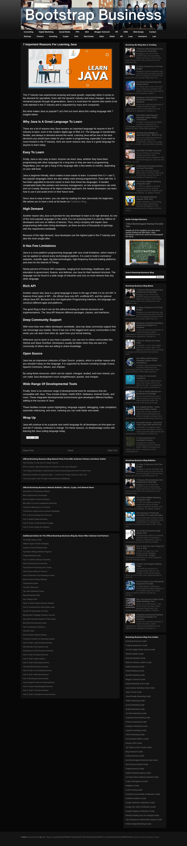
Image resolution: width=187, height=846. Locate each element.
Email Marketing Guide (135, 671)
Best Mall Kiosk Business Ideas (34, 623)
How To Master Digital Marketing (35, 519)
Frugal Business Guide (135, 769)
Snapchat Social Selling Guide (138, 718)
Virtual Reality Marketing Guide (138, 696)
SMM (124, 837)
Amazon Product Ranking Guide (35, 548)
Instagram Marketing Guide (137, 726)
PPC (77, 32)
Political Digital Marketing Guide (138, 824)
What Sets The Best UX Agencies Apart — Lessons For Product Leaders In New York (55, 475)
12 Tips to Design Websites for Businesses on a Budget (148, 392)
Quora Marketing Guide (135, 705)
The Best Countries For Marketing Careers (39, 639)
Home (70, 450)
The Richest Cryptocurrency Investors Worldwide (41, 511)
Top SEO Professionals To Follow (35, 611)
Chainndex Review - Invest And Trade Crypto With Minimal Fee (149, 424)
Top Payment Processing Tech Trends (37, 567)
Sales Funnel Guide (134, 692)
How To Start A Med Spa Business (36, 674)
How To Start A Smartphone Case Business (39, 694)
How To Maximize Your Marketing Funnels (38, 575)
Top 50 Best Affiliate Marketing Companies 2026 (148, 182)
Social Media (64, 32)
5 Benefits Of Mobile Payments (148, 151)
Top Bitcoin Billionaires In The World (36, 507)
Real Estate (89, 36)
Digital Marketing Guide (135, 667)
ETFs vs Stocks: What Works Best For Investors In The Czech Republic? (50, 467)
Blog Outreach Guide (134, 752)
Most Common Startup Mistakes (35, 579)
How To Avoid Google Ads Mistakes (36, 527)
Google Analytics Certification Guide (140, 811)
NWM (66, 837)
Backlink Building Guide (135, 675)
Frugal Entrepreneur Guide (136, 645)
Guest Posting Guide (134, 790)
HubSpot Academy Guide (136, 798)
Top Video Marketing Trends (33, 591)
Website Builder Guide (135, 654)
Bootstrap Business (32, 837)
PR (116, 32)
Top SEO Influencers (30, 587)
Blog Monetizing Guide (31, 595)
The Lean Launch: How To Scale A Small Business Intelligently (46, 479)
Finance (40, 36)
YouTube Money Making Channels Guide (142, 777)
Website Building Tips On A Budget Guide (142, 815)
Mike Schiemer (47, 837)
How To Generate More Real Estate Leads (39, 607)
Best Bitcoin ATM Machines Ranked (36, 491)
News (61, 837)
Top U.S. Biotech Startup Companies (37, 560)
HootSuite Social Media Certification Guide (143, 794)
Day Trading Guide (30, 599)
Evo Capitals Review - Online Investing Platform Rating (148, 408)
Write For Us (103, 837)
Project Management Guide (137, 781)
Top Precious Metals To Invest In (35, 571)
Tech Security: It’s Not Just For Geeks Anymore (40, 463)
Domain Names (115, 837)
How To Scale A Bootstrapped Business (37, 686)
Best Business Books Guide (137, 764)
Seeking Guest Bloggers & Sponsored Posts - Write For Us (149, 134)
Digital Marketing (46, 32)
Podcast (77, 837)
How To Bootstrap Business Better (36, 678)
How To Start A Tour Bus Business (35, 690)
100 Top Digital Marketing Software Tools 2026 (146, 198)
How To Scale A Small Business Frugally (38, 523)
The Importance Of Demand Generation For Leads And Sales (149, 514)
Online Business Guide (135, 756)
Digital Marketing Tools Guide (137, 684)
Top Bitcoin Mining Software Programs (37, 552)
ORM (125, 32)
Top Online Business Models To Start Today (39, 619)
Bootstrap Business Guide (136, 641)
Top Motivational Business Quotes (35, 667)
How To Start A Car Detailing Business (37, 670)
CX (71, 837)
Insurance (142, 36)
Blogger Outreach (102, 32)
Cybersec (137, 837)
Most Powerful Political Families (35, 635)
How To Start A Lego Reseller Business (37, 643)
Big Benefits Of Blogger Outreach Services (39, 615)
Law (154, 36)
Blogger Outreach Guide (135, 679)
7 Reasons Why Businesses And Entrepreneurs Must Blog (149, 50)
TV (82, 837)
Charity (150, 837)
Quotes (94, 837)
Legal (55, 837)
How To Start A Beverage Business (36, 663)
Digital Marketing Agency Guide (138, 773)
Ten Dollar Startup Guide (32, 540)
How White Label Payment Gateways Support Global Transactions (147, 117)
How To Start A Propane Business (35, 655)
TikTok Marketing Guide (135, 735)
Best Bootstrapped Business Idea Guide (142, 760)
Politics (130, 837)
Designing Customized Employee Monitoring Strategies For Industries (149, 99)
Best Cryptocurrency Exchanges (35, 495)
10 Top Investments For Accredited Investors (145, 439)
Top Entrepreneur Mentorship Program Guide (144, 820)
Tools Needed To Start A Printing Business (39, 682)
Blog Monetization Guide (135, 658)
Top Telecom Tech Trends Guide (139, 747)
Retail (112, 36)
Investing (53, 36)
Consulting (28, 32)
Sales (101, 36)
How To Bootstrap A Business (34, 627)
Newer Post (28, 450)
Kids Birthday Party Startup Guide (35, 647)
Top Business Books (30, 583)
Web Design (138, 32)
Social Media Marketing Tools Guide (140, 688)
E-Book (87, 837)
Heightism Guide (132, 786)
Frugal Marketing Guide (32, 556)
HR (121, 36)
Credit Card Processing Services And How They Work (149, 167)
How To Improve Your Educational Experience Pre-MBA (150, 582)
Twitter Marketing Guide (135, 701)
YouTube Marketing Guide (136, 713)
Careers (144, 837)
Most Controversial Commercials (35, 563)
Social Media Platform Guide (137, 739)
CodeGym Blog (78, 201)
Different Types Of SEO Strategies (36, 544)
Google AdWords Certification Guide (140, 803)
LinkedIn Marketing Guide (136, 730)
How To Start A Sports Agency (34, 659)
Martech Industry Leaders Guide (139, 662)
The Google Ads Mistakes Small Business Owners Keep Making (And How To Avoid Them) (57, 471)
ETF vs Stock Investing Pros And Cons (37, 515)
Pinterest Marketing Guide (136, 722)
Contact (152, 32)
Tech (76, 36)
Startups (27, 36)
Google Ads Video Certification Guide (141, 807)
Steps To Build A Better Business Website (38, 603)
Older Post (112, 450)
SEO (87, 32)
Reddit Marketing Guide (135, 709)
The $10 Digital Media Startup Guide (140, 650)
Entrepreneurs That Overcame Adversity (38, 651)
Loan (130, 36)
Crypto (66, 36)
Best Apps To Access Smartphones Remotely (40, 503)
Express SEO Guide (134, 743)
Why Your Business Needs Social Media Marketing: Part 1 (149, 600)
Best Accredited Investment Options (36, 499)
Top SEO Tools (28, 631)
